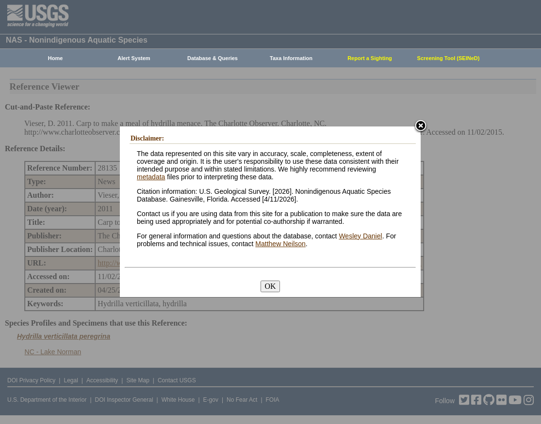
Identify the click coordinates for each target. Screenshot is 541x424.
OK (270, 286)
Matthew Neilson (280, 244)
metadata (151, 177)
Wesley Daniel (360, 236)
